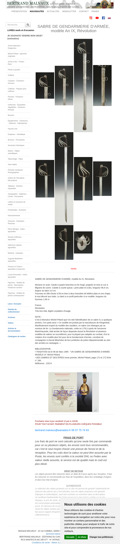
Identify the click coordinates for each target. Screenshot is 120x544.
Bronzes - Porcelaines (16, 140)
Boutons (11, 115)
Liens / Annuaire (14, 304)
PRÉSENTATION (19, 11)
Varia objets (12, 164)
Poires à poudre (14, 70)
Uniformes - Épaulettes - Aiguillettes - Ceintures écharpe (17, 107)
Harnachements (14, 216)
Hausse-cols (12, 129)
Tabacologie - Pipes (15, 159)
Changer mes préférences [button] (101, 537)
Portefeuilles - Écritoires (17, 210)
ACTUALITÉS (53, 11)
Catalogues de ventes (17, 336)
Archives (11, 317)
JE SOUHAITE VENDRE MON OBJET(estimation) (19, 37)
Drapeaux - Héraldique (16, 134)
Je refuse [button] (82, 537)
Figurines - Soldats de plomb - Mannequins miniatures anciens (16, 285)
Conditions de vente (41, 542)
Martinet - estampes (15, 253)
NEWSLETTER (69, 11)
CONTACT (84, 11)
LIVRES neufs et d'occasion (19, 30)
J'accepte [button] (70, 537)
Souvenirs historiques (16, 145)
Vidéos (10, 323)
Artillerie (11, 75)
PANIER (95, 11)
